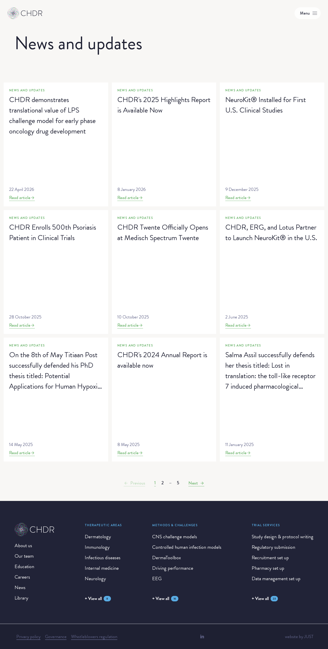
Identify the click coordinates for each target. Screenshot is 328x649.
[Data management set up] (276, 578)
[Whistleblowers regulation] (94, 637)
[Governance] (56, 637)
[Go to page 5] (178, 483)
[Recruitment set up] (270, 558)
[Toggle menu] (308, 13)
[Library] (21, 598)
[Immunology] (97, 547)
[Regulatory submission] (273, 547)
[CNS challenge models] (174, 537)
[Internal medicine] (102, 568)
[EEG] (157, 578)
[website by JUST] (299, 637)
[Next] (196, 483)
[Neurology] (95, 578)
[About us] (23, 545)
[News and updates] (56, 144)
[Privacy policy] (28, 637)
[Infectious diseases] (102, 558)
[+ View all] (98, 598)
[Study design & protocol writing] (282, 537)
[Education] (24, 566)
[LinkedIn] (202, 636)
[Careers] (22, 577)
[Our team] (24, 556)
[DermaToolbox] (166, 558)
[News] (20, 587)
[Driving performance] (172, 568)
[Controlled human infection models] (186, 547)
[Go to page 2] (162, 483)
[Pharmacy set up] (268, 568)
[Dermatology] (98, 537)
